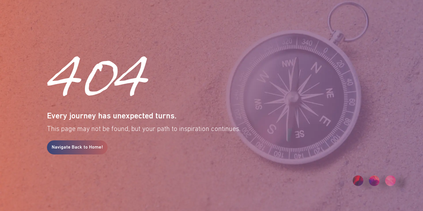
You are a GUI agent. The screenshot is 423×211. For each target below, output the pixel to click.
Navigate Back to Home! (77, 147)
